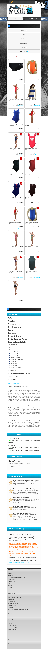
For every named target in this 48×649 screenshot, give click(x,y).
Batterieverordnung (12, 581)
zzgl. (16, 105)
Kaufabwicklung (12, 605)
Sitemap (10, 585)
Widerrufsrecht (11, 579)
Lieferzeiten (11, 599)
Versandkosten (21, 105)
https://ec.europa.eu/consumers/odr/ (19, 562)
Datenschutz (11, 575)
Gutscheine (10, 607)
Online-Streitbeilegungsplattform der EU (18, 609)
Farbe (24, 35)
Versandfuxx (11, 644)
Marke (24, 30)
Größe (24, 39)
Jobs (9, 583)
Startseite (10, 613)
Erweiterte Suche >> (33, 18)
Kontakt (10, 587)
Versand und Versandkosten (14, 597)
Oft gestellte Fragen (13, 603)
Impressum (10, 573)
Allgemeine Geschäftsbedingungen (16, 577)
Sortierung (24, 51)
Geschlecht (24, 43)
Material (24, 47)
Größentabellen (11, 601)
